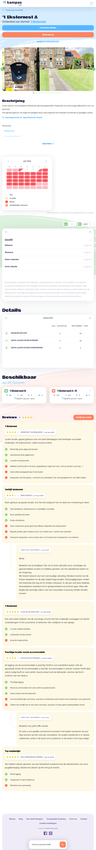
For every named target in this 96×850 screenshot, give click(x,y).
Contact (83, 819)
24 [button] (33, 180)
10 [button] (33, 173)
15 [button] (21, 177)
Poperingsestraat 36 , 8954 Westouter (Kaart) (22, 117)
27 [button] (9, 184)
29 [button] (21, 184)
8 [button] (21, 173)
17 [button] (33, 177)
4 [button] (39, 170)
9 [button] (27, 173)
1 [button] (21, 170)
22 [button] (21, 180)
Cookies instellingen (48, 823)
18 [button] (39, 177)
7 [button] (15, 173)
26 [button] (45, 180)
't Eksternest (38, 21)
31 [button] (33, 184)
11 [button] (39, 173)
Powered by (48, 828)
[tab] (33, 92)
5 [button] (45, 170)
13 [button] (9, 177)
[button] (8, 161)
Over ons (73, 819)
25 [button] (39, 180)
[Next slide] (93, 69)
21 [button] (15, 180)
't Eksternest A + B (67, 390)
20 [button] (9, 180)
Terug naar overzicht (12, 10)
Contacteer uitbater (48, 28)
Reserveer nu (48, 35)
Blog (21, 819)
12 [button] (45, 173)
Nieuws (12, 819)
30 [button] (27, 184)
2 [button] (27, 170)
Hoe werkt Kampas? (34, 819)
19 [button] (45, 177)
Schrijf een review (83, 417)
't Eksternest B (18, 390)
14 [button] (15, 177)
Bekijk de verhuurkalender (48, 42)
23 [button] (27, 180)
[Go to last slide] (2, 69)
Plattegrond (9, 131)
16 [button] (27, 177)
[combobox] (72, 224)
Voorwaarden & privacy (56, 819)
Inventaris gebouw (12, 136)
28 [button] (15, 184)
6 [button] (9, 173)
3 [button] (33, 170)
